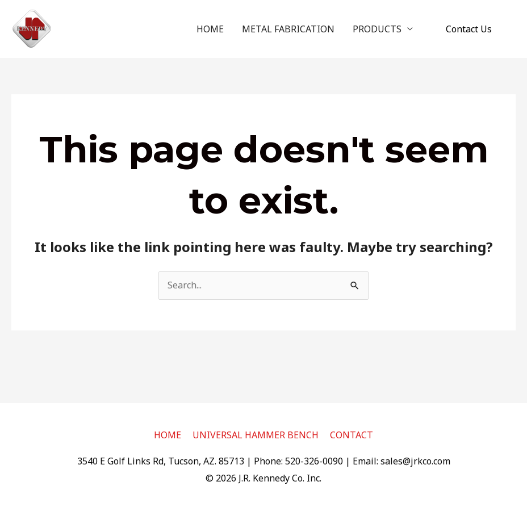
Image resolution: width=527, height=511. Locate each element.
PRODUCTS (377, 29)
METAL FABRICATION (288, 29)
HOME (210, 29)
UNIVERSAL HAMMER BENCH (256, 435)
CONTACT (351, 435)
